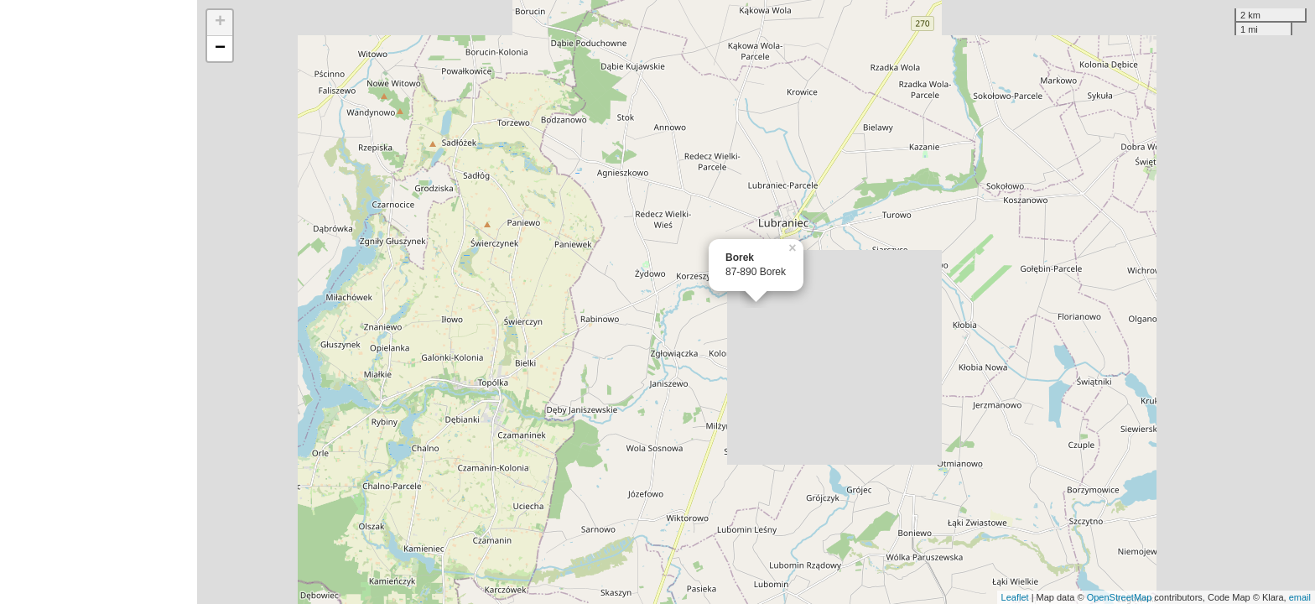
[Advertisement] (98, 302)
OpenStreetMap (1119, 597)
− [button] (220, 48)
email (1300, 597)
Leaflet (1015, 597)
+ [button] (220, 22)
